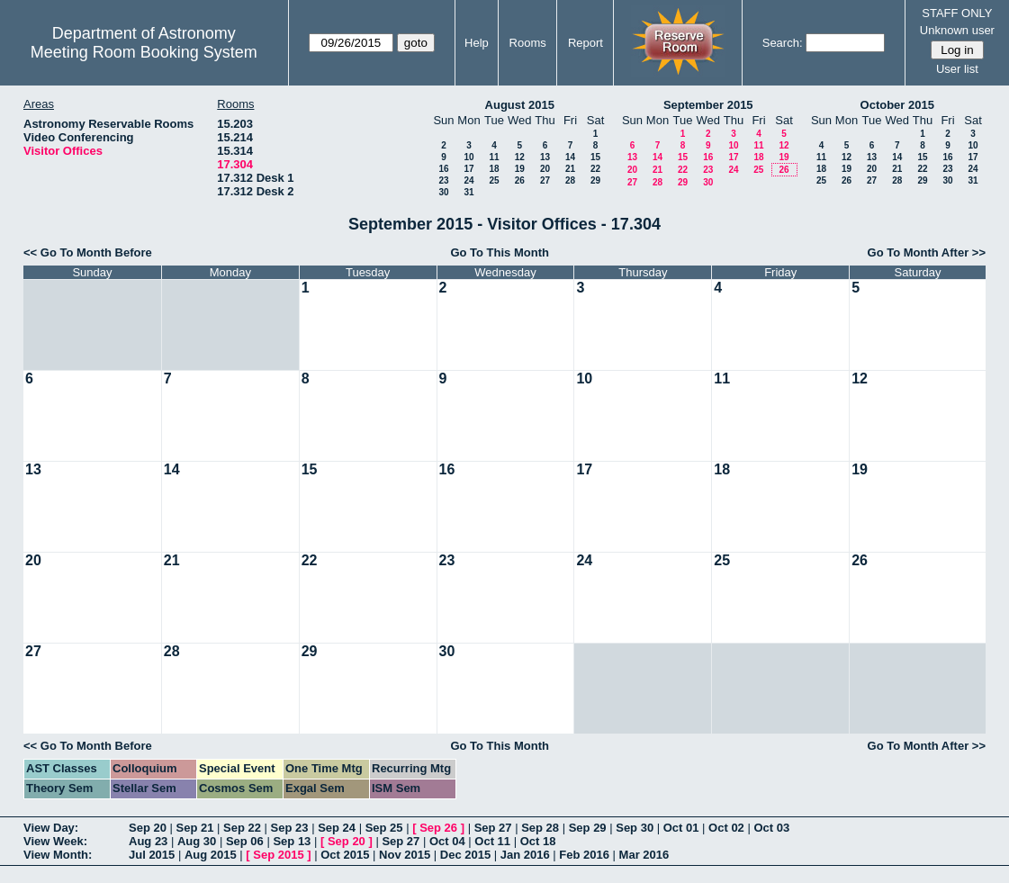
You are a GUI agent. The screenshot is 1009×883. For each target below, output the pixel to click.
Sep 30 (634, 827)
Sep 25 (384, 827)
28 (570, 180)
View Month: (57, 854)
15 (595, 157)
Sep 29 (588, 827)
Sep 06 (245, 841)
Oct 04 (447, 841)
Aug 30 (196, 841)
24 (468, 180)
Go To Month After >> (927, 252)
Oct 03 (771, 827)
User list (957, 69)
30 (443, 192)
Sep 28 (540, 827)
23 (443, 180)
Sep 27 (493, 827)
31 (468, 192)
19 (520, 169)
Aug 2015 (211, 854)
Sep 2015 (278, 854)
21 (570, 169)
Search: (782, 43)
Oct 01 (681, 827)
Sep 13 (292, 841)
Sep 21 (195, 827)
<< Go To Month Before (87, 252)
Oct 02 (726, 827)
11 (494, 157)
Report (585, 43)
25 (494, 180)
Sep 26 (438, 827)
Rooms (527, 43)
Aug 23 (148, 841)
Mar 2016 (644, 854)
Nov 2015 (404, 854)
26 (520, 180)
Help (476, 43)
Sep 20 (148, 827)
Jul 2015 (152, 854)
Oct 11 (492, 841)
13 (545, 157)
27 (545, 180)
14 (570, 157)
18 (494, 169)
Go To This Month (499, 252)
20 (545, 169)
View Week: (55, 841)
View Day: (50, 827)
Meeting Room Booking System (144, 52)
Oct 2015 (344, 854)
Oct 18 (538, 841)
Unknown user (957, 30)
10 (468, 157)
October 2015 (897, 105)
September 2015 (708, 105)
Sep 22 (242, 827)
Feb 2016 (584, 854)
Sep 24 (337, 827)
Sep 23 (290, 827)
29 (595, 180)
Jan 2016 (525, 854)
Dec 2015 (465, 854)
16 (443, 169)
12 (520, 157)
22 (595, 169)
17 (468, 169)
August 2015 (519, 105)
